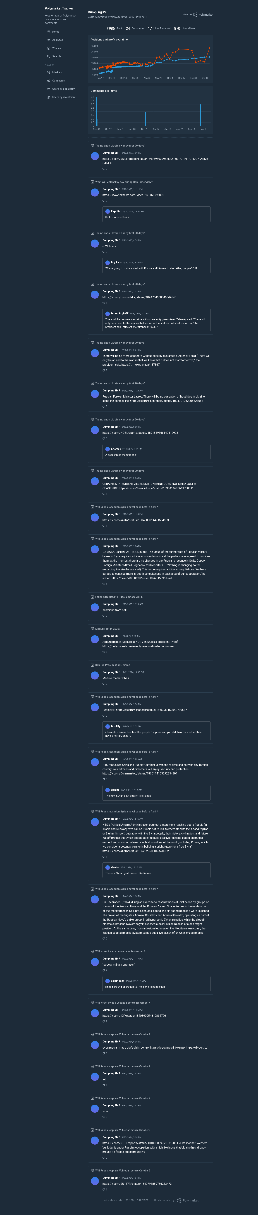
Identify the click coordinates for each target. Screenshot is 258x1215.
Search (54, 56)
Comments (56, 81)
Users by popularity (61, 89)
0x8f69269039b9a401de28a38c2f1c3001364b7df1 (117, 17)
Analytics (55, 40)
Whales (54, 48)
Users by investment (61, 97)
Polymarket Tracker (59, 9)
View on (198, 14)
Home (53, 32)
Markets (54, 72)
